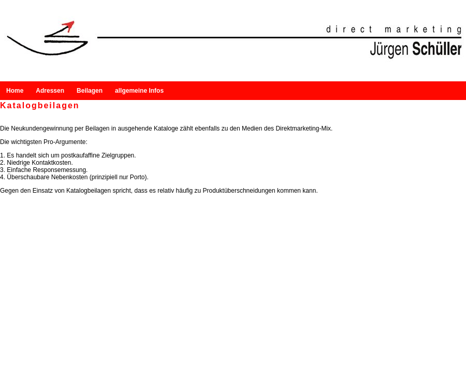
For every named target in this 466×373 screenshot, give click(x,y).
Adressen (39, 90)
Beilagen (80, 90)
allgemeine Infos (118, 90)
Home (9, 90)
